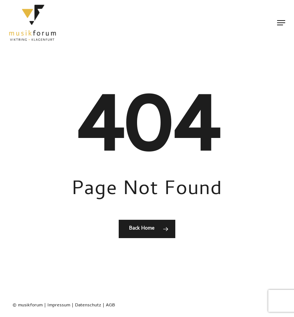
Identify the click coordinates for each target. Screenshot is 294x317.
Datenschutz (88, 305)
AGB (110, 305)
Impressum (58, 305)
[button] (281, 22)
